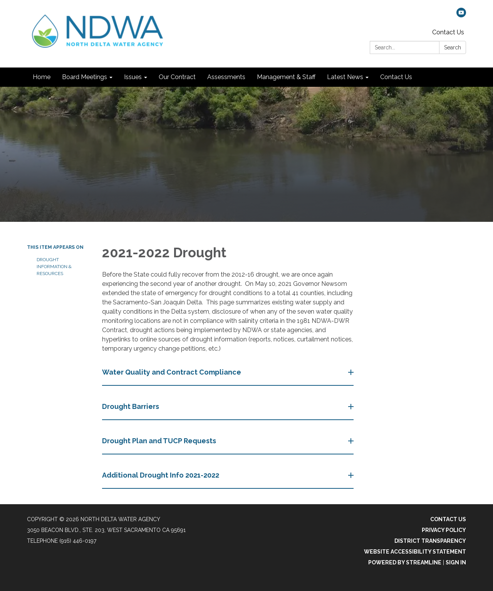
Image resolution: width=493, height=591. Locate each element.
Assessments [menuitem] (226, 77)
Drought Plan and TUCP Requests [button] (160, 441)
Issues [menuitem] (133, 77)
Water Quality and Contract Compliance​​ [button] (172, 372)
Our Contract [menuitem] (177, 77)
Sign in (456, 562)
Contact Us (448, 32)
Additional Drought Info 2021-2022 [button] (161, 475)
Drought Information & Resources (54, 266)
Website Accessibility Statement (415, 552)
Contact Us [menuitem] (396, 77)
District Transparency (430, 541)
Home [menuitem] (41, 77)
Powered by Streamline (404, 562)
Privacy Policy (444, 530)
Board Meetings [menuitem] (84, 77)
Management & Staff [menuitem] (286, 77)
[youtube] (461, 15)
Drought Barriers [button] (131, 406)
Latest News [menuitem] (345, 77)
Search (452, 47)
